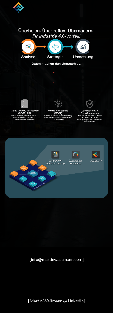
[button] (6, 7)
